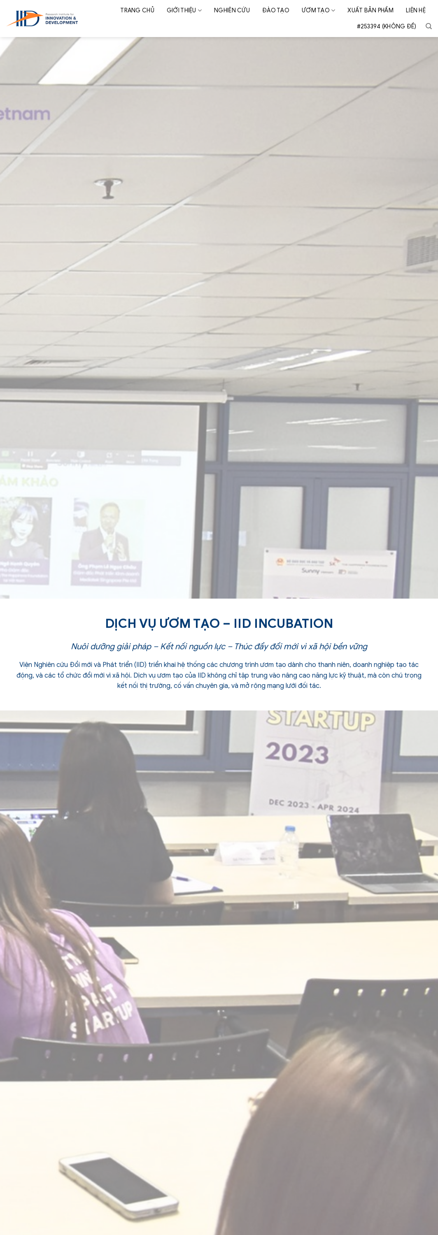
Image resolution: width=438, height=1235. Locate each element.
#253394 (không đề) (387, 26)
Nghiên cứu (232, 10)
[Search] (429, 26)
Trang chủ (137, 10)
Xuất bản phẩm (370, 10)
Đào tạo (275, 10)
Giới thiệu (184, 10)
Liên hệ (416, 10)
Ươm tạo (318, 10)
